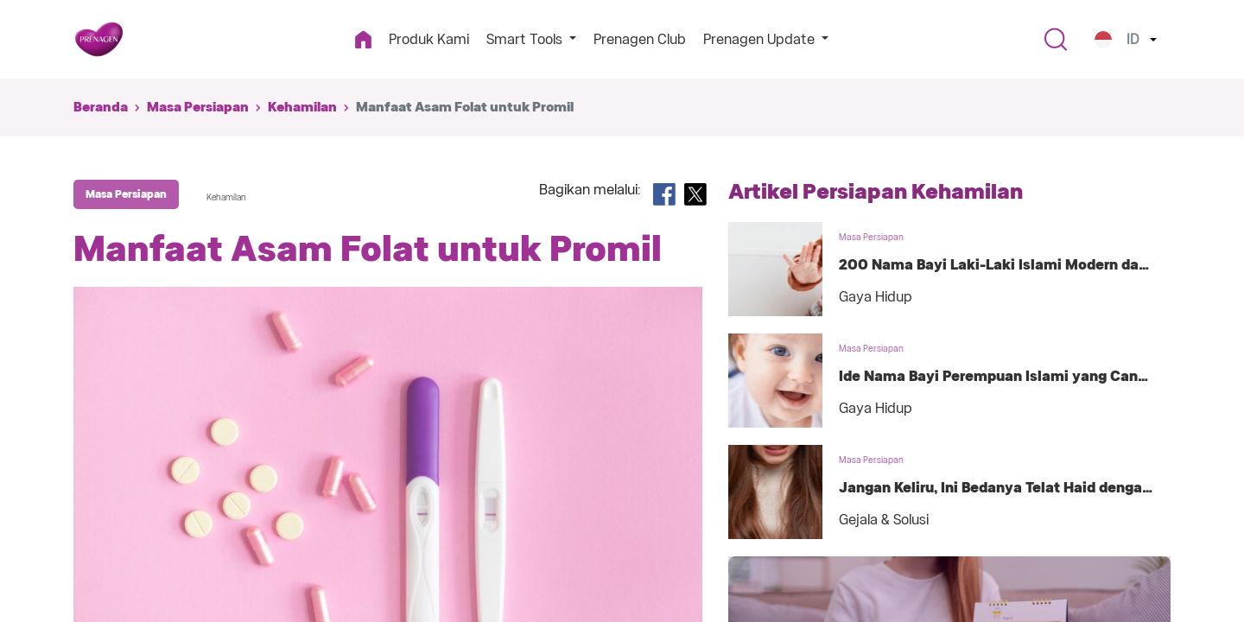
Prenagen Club (639, 39)
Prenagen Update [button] (760, 39)
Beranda (100, 107)
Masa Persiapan (198, 107)
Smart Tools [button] (526, 39)
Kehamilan (302, 107)
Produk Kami (429, 39)
